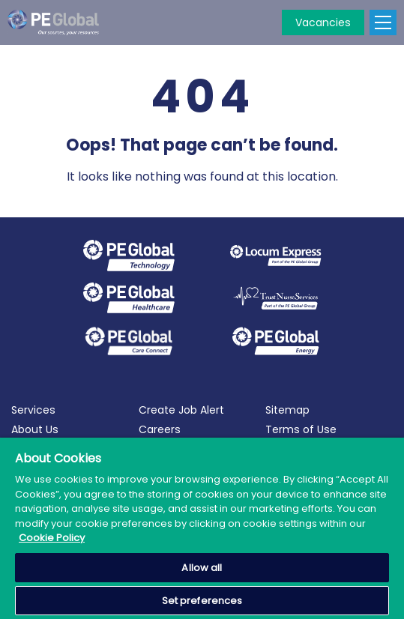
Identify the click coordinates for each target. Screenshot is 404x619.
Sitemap (287, 409)
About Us (34, 429)
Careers (160, 429)
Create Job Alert (181, 409)
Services (33, 409)
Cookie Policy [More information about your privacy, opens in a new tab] (52, 538)
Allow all (201, 568)
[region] (202, 528)
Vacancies (323, 22)
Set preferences (202, 601)
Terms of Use (301, 429)
